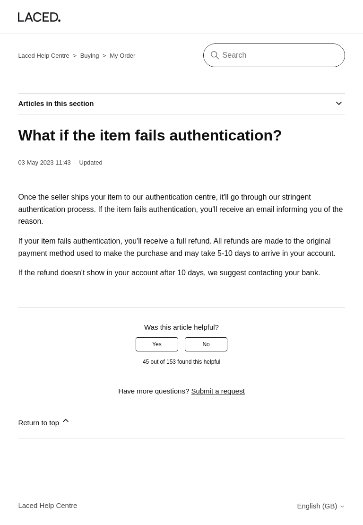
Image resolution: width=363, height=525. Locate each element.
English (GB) (321, 506)
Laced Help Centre (43, 55)
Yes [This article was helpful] (157, 344)
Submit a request (217, 391)
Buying (89, 55)
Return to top (44, 421)
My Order (122, 55)
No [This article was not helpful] (205, 344)
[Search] (274, 55)
